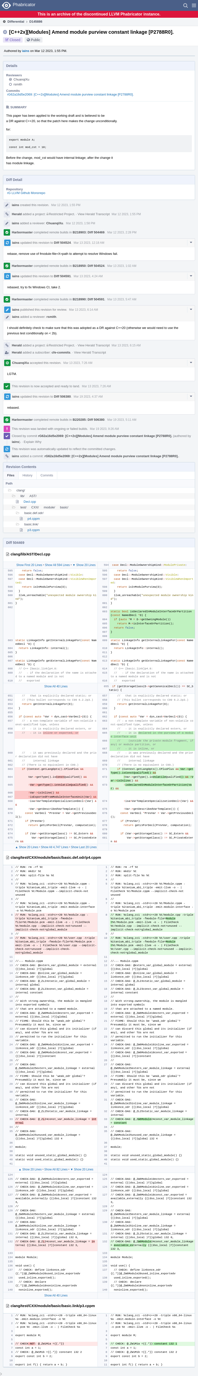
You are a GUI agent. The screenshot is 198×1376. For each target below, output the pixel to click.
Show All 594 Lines (57, 565)
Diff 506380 (62, 396)
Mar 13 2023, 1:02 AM (121, 266)
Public (35, 40)
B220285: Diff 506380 (88, 419)
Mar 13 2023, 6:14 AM (83, 309)
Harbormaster (22, 232)
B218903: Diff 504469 (88, 232)
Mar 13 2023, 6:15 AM (126, 345)
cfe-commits (61, 352)
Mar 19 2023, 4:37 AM (88, 396)
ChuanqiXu (21, 79)
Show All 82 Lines (56, 1169)
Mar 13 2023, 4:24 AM (88, 276)
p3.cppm (34, 530)
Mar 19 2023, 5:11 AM (121, 419)
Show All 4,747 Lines (54, 847)
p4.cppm (34, 518)
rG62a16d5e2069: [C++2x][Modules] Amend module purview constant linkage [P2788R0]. (70, 94)
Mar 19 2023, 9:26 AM (104, 429)
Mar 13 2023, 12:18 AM (89, 242)
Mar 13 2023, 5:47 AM (121, 299)
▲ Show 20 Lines (26, 847)
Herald (17, 214)
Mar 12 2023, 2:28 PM (122, 232)
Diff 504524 (62, 242)
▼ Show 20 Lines (84, 565)
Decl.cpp (30, 501)
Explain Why (32, 442)
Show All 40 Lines (56, 686)
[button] (194, 5)
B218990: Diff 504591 (88, 299)
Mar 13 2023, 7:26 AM (77, 363)
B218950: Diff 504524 (88, 266)
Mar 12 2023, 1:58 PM (80, 223)
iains (25, 51)
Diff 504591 (62, 276)
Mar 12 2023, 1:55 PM (65, 205)
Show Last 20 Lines (84, 847)
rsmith (18, 84)
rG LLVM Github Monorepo (26, 193)
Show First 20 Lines (29, 565)
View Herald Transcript (94, 214)
